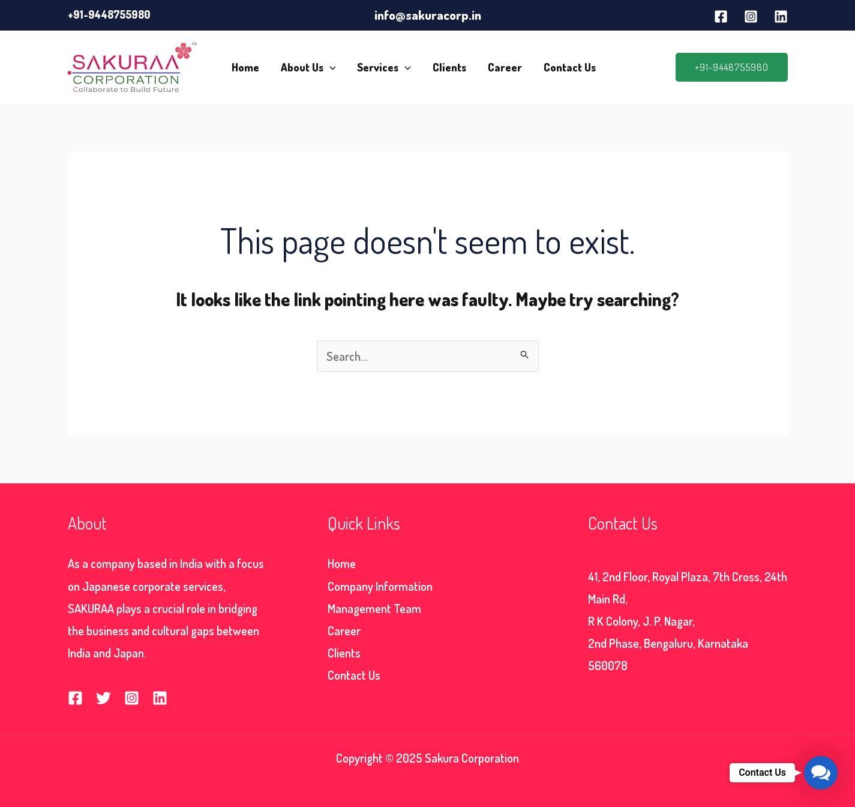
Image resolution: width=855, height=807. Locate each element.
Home (245, 67)
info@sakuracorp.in (427, 15)
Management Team (374, 608)
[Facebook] (721, 16)
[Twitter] (103, 698)
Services (384, 67)
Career (505, 67)
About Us (308, 67)
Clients (449, 67)
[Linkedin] (781, 16)
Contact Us (570, 67)
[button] (732, 67)
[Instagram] (751, 16)
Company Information (380, 586)
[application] (329, 67)
